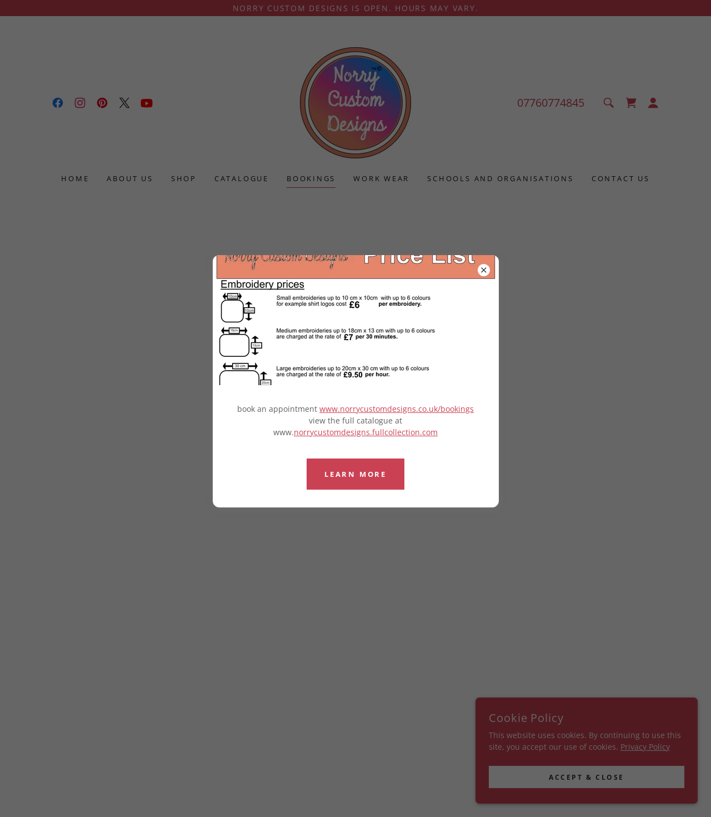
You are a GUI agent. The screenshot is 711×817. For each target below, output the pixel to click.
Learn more (355, 474)
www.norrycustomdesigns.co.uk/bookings (396, 408)
